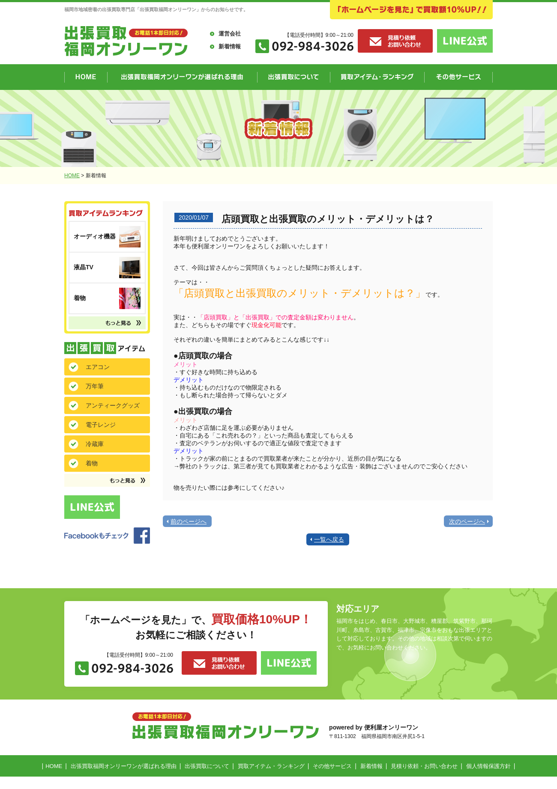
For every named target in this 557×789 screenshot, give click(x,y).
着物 (92, 463)
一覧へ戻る (329, 539)
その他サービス (332, 766)
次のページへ (467, 521)
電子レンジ (101, 424)
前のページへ (189, 521)
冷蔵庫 (95, 444)
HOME (72, 176)
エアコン (98, 366)
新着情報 (230, 46)
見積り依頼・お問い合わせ (424, 766)
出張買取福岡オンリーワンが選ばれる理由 (124, 766)
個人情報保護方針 (488, 766)
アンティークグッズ (113, 405)
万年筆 (95, 386)
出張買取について (207, 766)
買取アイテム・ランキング (271, 766)
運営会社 (230, 33)
